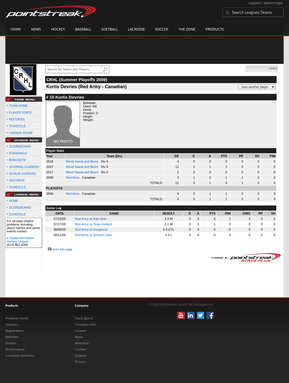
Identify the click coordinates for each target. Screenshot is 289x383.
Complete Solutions (19, 356)
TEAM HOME (18, 105)
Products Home (16, 318)
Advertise (82, 343)
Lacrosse (136, 29)
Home (15, 29)
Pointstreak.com (50, 12)
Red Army (73, 177)
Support (81, 356)
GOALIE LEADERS (22, 173)
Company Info (85, 324)
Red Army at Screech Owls (93, 235)
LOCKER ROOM (20, 133)
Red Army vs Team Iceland (93, 224)
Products (214, 29)
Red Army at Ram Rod (90, 218)
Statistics (12, 324)
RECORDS (17, 119)
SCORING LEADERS (24, 166)
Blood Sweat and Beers (82, 161)
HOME (13, 200)
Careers (80, 331)
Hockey (58, 29)
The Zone (186, 29)
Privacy (80, 362)
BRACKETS (17, 160)
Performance (15, 349)
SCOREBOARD (20, 146)
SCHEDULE (17, 126)
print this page (62, 249)
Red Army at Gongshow (91, 229)
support (254, 3)
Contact (81, 349)
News (36, 29)
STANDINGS (18, 153)
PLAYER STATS (20, 112)
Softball (109, 29)
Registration (14, 331)
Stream (10, 343)
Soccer (161, 29)
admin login (273, 3)
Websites (12, 337)
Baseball (83, 29)
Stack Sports (84, 318)
